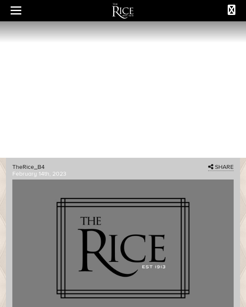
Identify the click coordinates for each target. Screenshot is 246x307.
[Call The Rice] (231, 10)
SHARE (221, 167)
